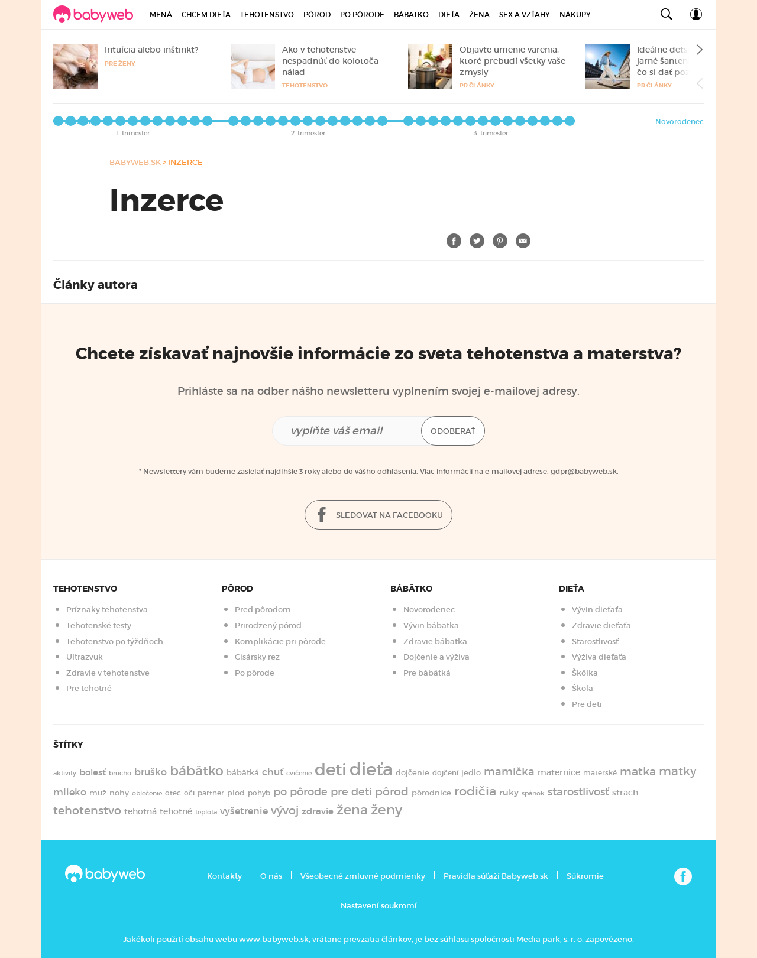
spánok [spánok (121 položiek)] (533, 793)
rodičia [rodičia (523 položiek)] (475, 791)
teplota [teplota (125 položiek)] (206, 812)
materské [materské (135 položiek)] (600, 773)
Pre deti (587, 704)
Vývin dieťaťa (597, 610)
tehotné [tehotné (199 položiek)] (176, 811)
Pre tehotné (89, 688)
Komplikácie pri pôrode (280, 641)
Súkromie (585, 876)
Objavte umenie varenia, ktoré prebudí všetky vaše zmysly (512, 60)
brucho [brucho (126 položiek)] (120, 773)
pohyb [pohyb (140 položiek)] (259, 792)
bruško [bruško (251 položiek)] (150, 772)
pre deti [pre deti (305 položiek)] (351, 791)
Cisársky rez (257, 657)
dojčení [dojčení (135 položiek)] (445, 773)
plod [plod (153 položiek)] (236, 792)
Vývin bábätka (431, 626)
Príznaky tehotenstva (107, 610)
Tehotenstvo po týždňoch (114, 641)
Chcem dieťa (206, 14)
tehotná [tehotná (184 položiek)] (140, 811)
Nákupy (575, 14)
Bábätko (411, 14)
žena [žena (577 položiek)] (352, 810)
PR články (477, 85)
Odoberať (453, 431)
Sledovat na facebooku (378, 516)
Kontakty (224, 876)
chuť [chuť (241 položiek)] (272, 772)
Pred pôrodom (263, 610)
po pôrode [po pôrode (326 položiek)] (300, 791)
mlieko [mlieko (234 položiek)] (69, 792)
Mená (161, 14)
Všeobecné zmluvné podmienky (362, 876)
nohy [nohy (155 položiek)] (119, 792)
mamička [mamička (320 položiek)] (509, 771)
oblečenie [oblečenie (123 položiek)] (147, 793)
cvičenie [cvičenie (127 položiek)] (299, 773)
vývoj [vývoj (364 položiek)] (285, 810)
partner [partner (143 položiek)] (211, 792)
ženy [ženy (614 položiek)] (386, 809)
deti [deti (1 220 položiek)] (331, 769)
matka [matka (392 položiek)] (638, 771)
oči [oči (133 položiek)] (189, 793)
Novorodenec (679, 121)
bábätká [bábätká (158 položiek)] (243, 772)
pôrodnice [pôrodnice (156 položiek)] (431, 792)
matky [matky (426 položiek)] (678, 771)
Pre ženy (120, 63)
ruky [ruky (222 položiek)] (509, 792)
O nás (271, 876)
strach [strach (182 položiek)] (625, 793)
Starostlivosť (595, 641)
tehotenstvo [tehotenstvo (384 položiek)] (87, 810)
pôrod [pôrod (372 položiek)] (392, 791)
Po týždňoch (75, 121)
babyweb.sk (135, 162)
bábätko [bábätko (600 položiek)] (197, 770)
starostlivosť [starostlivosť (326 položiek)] (578, 791)
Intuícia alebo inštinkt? (151, 49)
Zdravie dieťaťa (601, 626)
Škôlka (585, 673)
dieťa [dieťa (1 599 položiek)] (371, 769)
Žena (479, 14)
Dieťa (449, 14)
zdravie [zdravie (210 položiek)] (318, 811)
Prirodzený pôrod (268, 626)
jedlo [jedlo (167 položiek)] (471, 773)
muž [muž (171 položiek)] (97, 793)
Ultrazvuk (84, 657)
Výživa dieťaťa (599, 657)
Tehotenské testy (98, 626)
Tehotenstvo (267, 14)
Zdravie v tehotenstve (108, 673)
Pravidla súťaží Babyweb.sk (496, 876)
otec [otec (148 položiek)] (173, 792)
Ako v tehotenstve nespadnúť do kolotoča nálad (330, 60)
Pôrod (317, 14)
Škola (582, 688)
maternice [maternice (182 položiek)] (559, 773)
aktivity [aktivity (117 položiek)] (64, 773)
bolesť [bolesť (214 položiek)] (92, 772)
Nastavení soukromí (379, 906)
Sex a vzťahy (524, 14)
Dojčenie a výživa (436, 657)
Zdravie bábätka (435, 641)
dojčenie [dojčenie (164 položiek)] (412, 773)
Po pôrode (362, 14)
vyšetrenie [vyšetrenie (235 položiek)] (244, 811)
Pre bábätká (427, 673)
